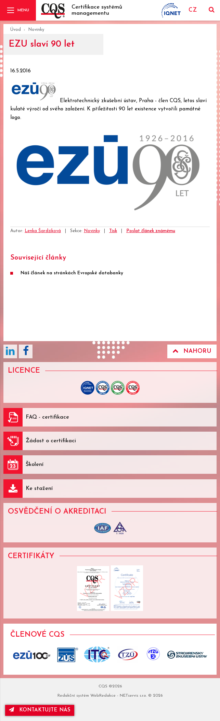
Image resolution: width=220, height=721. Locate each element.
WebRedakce (103, 696)
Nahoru (191, 351)
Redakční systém (73, 696)
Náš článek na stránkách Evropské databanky (72, 273)
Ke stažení (39, 488)
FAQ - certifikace (47, 417)
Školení (34, 464)
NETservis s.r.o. (133, 696)
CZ (193, 10)
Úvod (15, 29)
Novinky (36, 29)
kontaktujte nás (39, 710)
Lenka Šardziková (43, 231)
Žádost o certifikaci (51, 441)
